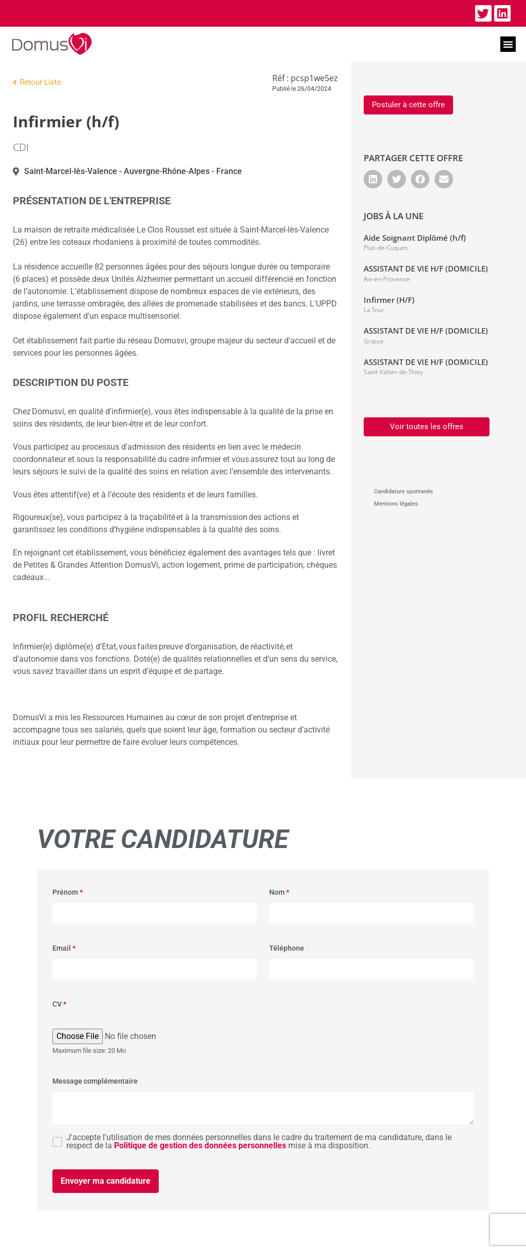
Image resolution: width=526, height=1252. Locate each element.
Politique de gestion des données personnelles (200, 1145)
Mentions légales (396, 503)
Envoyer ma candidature (106, 1181)
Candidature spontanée (403, 491)
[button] (508, 44)
